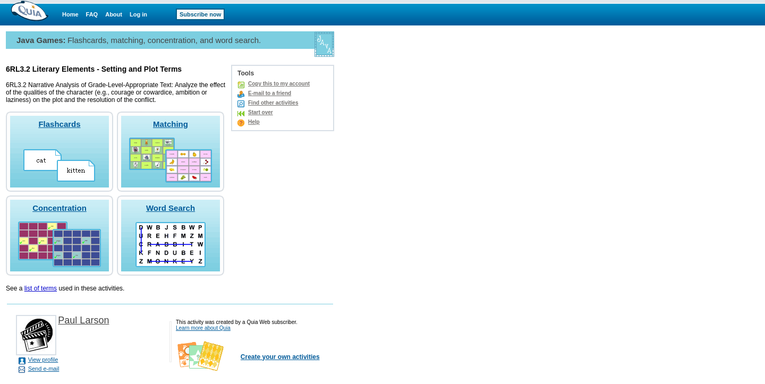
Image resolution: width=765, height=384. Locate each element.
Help (254, 122)
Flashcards (59, 124)
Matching (170, 124)
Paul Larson (83, 320)
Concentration (59, 207)
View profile (43, 359)
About (113, 14)
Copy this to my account (279, 84)
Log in (138, 14)
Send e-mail (44, 368)
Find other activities (273, 103)
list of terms (40, 288)
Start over (260, 112)
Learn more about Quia (203, 328)
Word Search (170, 207)
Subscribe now (200, 14)
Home (70, 14)
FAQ (92, 14)
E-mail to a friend (269, 93)
